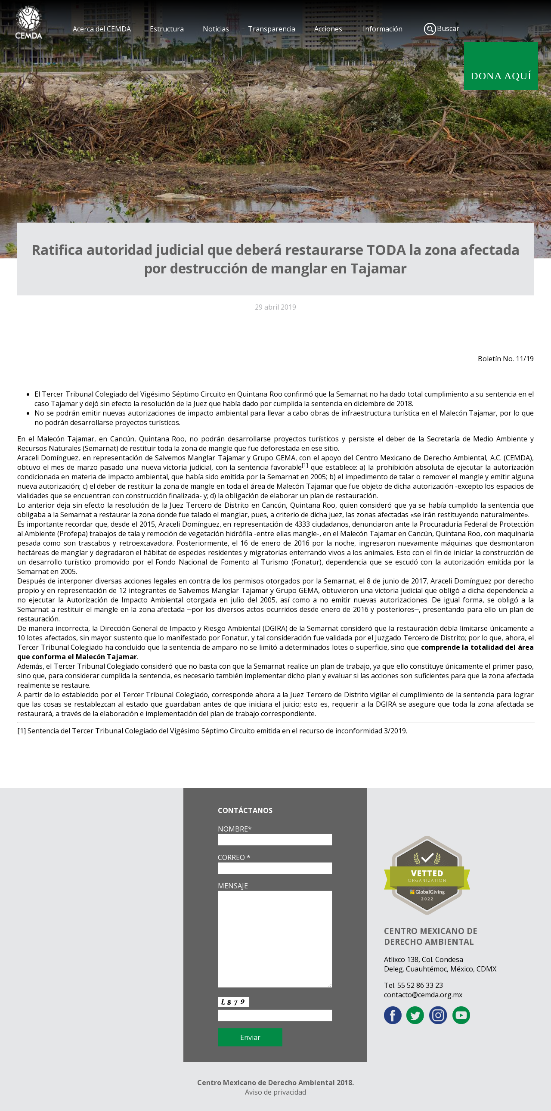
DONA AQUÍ (501, 75)
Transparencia (271, 29)
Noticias (216, 29)
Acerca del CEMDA (102, 29)
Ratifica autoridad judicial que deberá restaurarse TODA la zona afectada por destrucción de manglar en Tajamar (275, 258)
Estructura (167, 29)
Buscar (448, 28)
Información (382, 29)
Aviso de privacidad (275, 1092)
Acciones (328, 29)
